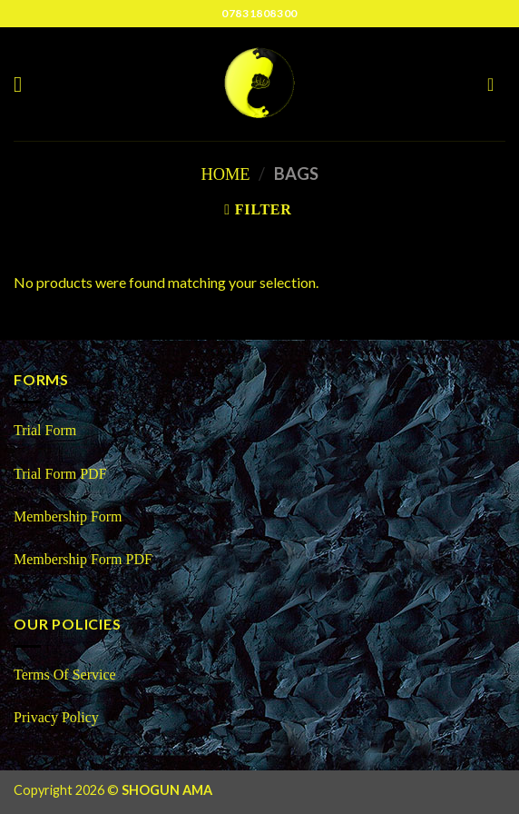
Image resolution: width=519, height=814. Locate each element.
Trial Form (45, 430)
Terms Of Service (65, 674)
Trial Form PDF (60, 473)
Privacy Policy (56, 717)
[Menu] (24, 84)
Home (225, 174)
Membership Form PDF (83, 559)
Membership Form (70, 516)
